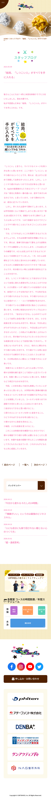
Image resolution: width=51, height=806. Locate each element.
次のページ (39, 464)
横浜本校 (14, 610)
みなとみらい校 (27, 610)
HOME (6, 39)
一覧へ (25, 464)
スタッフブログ (14, 39)
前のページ (9, 464)
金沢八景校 (41, 610)
